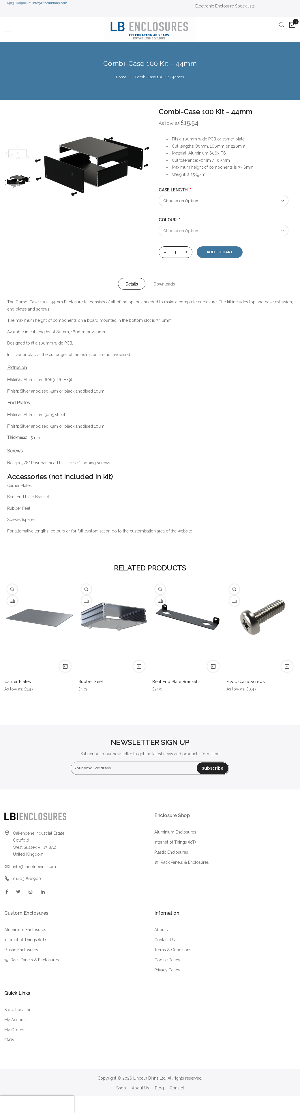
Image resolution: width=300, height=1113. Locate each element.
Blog (159, 1088)
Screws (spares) (22, 519)
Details (131, 284)
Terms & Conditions (172, 950)
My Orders (14, 1030)
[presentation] (37, 1104)
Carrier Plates (19, 485)
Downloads (164, 284)
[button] (12, 601)
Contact (177, 1088)
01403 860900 (15, 3)
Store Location (17, 1009)
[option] (17, 181)
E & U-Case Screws (245, 681)
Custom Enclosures (26, 913)
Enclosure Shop (172, 815)
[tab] (131, 284)
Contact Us (164, 939)
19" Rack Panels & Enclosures (181, 862)
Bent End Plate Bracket (28, 496)
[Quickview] (12, 589)
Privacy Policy (167, 970)
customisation (143, 531)
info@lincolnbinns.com (49, 3)
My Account (15, 1019)
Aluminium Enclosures (175, 832)
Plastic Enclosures (171, 852)
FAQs (9, 1040)
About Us (163, 929)
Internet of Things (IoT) (175, 842)
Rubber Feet (18, 508)
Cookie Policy (167, 960)
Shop (121, 1088)
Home (121, 77)
